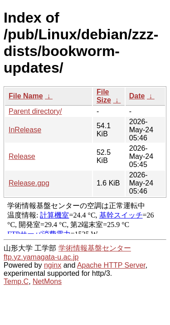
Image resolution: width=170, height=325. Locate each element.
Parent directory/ (35, 111)
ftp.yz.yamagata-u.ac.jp (41, 257)
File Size (104, 96)
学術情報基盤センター (94, 248)
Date (137, 96)
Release (22, 156)
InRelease (25, 130)
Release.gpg (29, 183)
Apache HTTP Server (111, 265)
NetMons (47, 281)
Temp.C (16, 281)
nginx (52, 265)
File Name (26, 96)
